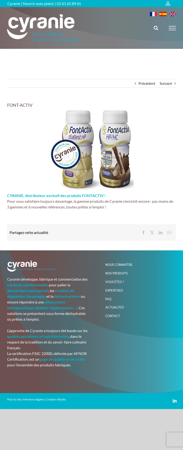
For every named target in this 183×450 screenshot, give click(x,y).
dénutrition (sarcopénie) (27, 290)
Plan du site (14, 399)
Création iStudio (56, 399)
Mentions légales (33, 399)
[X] (152, 232)
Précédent (146, 83)
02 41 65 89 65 (69, 3)
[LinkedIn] (160, 232)
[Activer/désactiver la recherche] (156, 27)
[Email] (169, 232)
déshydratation (67, 296)
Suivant (166, 83)
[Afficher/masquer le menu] (172, 28)
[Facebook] (143, 232)
